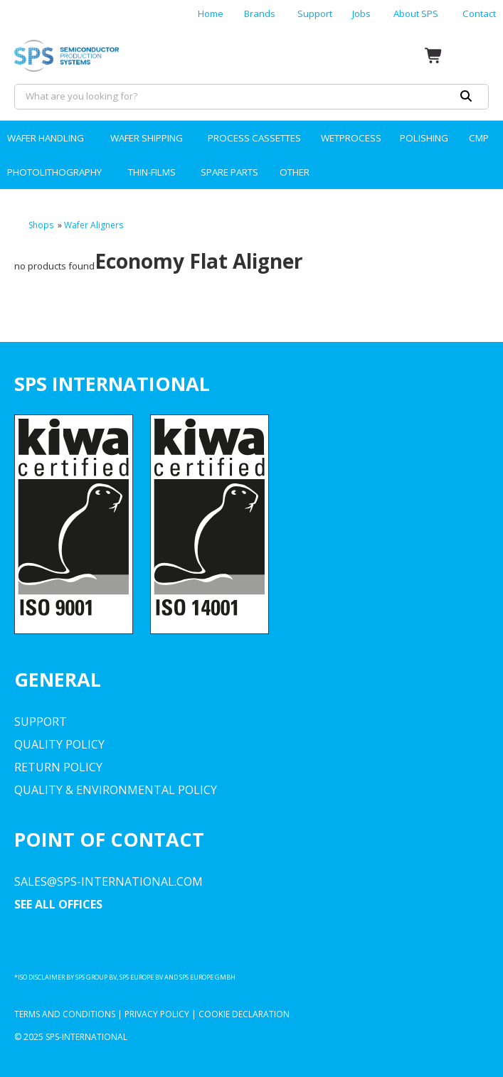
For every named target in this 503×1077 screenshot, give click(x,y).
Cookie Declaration (244, 1014)
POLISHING (424, 138)
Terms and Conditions (64, 1014)
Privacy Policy (157, 1014)
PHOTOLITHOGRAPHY (54, 172)
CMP (479, 138)
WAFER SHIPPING (146, 138)
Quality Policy (59, 744)
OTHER (294, 172)
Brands (259, 13)
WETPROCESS (351, 138)
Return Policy (58, 767)
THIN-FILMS (152, 172)
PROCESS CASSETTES (254, 138)
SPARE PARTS (229, 172)
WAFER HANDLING (45, 138)
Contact (479, 13)
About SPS (415, 13)
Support (314, 13)
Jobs (361, 13)
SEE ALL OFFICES (58, 904)
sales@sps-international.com (108, 881)
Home (210, 13)
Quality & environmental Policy (115, 790)
